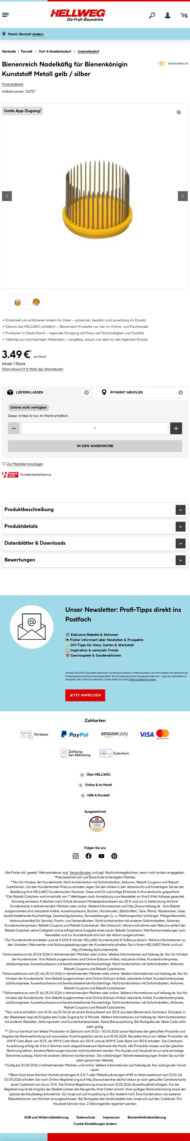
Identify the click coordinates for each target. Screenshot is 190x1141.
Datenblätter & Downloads (95, 543)
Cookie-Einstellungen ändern (95, 1123)
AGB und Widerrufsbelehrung (46, 1116)
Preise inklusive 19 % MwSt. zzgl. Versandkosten (32, 369)
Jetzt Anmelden (85, 695)
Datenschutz (85, 1116)
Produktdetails (12, 84)
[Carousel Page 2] (37, 302)
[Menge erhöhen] (176, 428)
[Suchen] (152, 15)
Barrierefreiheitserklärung (147, 1116)
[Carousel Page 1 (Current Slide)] (18, 302)
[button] (26, 34)
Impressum (111, 1116)
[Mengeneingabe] (95, 428)
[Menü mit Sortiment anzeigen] (5, 15)
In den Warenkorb (95, 446)
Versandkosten (80, 872)
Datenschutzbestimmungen (142, 680)
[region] (95, 207)
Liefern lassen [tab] (50, 393)
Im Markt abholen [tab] (144, 393)
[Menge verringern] (14, 428)
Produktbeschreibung (95, 510)
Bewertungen (95, 560)
